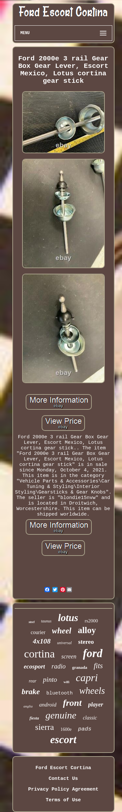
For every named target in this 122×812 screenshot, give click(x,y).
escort (63, 739)
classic (90, 717)
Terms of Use (63, 800)
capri (87, 677)
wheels (92, 690)
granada (79, 667)
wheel (62, 630)
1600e (66, 729)
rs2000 (91, 620)
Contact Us (63, 778)
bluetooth (60, 693)
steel (31, 622)
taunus (46, 621)
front (72, 703)
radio (58, 666)
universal (64, 643)
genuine (61, 715)
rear (32, 681)
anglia (28, 706)
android (47, 705)
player (95, 704)
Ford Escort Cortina (63, 768)
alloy (87, 630)
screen (68, 656)
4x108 (42, 641)
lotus (68, 617)
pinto (50, 679)
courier (38, 632)
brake (31, 691)
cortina (39, 654)
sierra (44, 727)
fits (98, 666)
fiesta (34, 718)
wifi (66, 682)
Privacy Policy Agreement (63, 789)
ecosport (34, 666)
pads (84, 729)
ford (92, 653)
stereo (86, 641)
